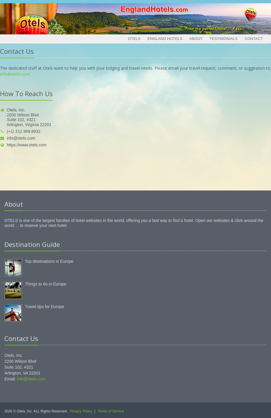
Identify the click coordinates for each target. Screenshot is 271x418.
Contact (254, 38)
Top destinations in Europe (49, 261)
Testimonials (224, 38)
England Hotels (164, 38)
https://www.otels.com (23, 145)
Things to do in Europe (45, 284)
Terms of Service (111, 411)
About (196, 38)
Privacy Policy (81, 411)
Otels (134, 38)
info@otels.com (15, 74)
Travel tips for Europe (44, 306)
